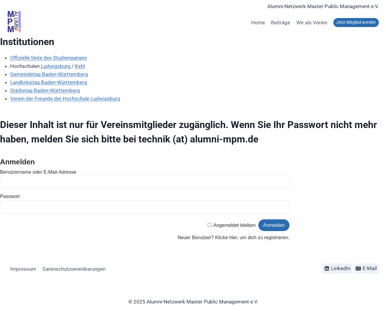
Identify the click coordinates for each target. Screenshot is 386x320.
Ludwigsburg (56, 66)
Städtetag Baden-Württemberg (45, 90)
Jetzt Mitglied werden (356, 22)
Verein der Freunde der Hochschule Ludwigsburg (65, 99)
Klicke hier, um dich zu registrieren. (252, 237)
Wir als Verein (311, 23)
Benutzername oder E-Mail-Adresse (38, 172)
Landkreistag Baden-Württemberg (48, 82)
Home (258, 23)
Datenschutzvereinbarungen (74, 269)
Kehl (80, 66)
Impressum (23, 269)
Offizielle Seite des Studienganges (48, 58)
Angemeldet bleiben (234, 225)
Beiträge (280, 23)
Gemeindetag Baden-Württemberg (49, 74)
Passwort (10, 196)
